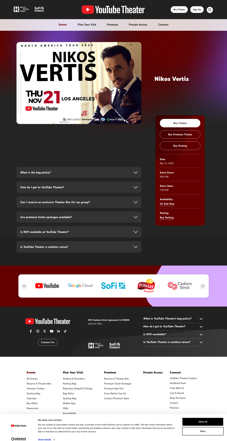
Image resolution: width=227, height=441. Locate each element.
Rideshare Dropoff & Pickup (78, 394)
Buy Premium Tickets (180, 134)
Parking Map (70, 389)
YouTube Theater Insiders (183, 384)
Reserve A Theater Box (39, 389)
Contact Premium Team (116, 404)
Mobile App (69, 409)
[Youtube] (51, 338)
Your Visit (73, 379)
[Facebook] (30, 338)
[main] (113, 136)
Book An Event (178, 404)
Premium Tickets (35, 394)
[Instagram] (37, 338)
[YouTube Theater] (47, 328)
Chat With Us (177, 394)
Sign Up (197, 10)
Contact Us (47, 348)
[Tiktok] (65, 337)
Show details (44, 435)
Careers (174, 409)
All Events (32, 384)
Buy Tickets (179, 10)
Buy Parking (180, 145)
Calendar (32, 404)
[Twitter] (44, 338)
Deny (203, 427)
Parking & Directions (74, 384)
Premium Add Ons (114, 394)
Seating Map (33, 399)
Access (153, 379)
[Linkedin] (58, 338)
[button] (24, 292)
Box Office (32, 409)
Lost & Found (177, 399)
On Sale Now (167, 203)
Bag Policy (68, 399)
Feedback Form (178, 389)
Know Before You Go (115, 399)
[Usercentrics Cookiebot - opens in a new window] (18, 435)
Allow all (202, 417)
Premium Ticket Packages (118, 389)
